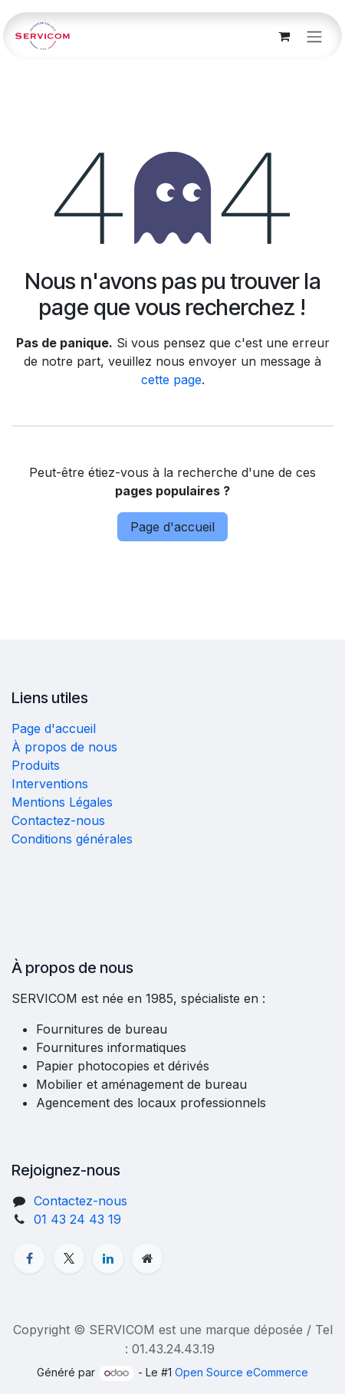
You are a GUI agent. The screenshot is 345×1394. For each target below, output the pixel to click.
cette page (171, 379)
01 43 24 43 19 (77, 1219)
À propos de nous (64, 747)
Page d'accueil (172, 526)
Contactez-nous (58, 820)
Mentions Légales (62, 802)
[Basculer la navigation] (314, 36)
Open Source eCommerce (241, 1372)
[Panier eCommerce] (283, 36)
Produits (36, 765)
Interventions (50, 783)
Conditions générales (72, 839)
